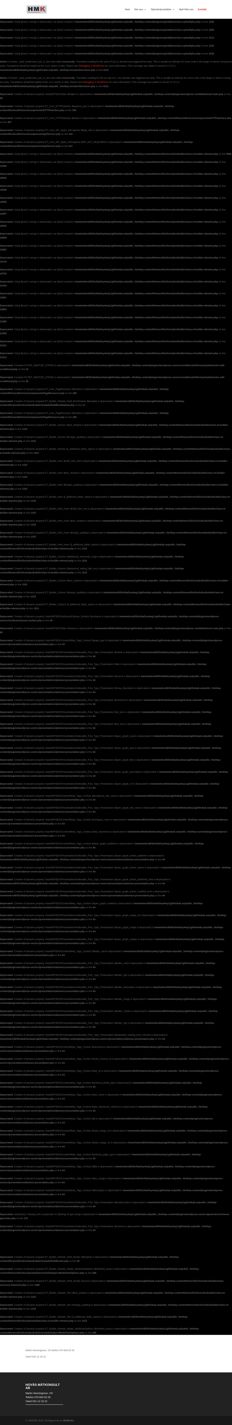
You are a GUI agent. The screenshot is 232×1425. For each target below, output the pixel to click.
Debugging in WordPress (91, 65)
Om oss (138, 9)
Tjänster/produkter (161, 9)
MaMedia (68, 1420)
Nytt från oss (186, 9)
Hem (127, 9)
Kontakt (202, 9)
